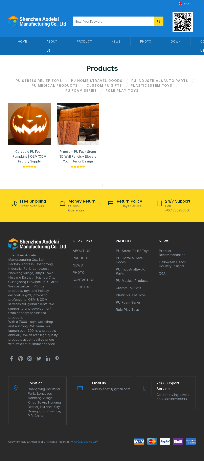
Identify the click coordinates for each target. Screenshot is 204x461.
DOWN (176, 41)
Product (84, 41)
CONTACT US (83, 280)
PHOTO (145, 41)
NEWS (78, 265)
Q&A (162, 274)
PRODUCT (81, 258)
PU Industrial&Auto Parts (160, 81)
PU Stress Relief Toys (39, 81)
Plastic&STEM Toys (152, 86)
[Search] (113, 21)
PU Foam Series (81, 91)
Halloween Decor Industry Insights (172, 264)
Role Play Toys (122, 91)
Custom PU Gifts (104, 86)
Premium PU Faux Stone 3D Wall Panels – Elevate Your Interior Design (77, 156)
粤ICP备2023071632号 (84, 441)
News (116, 41)
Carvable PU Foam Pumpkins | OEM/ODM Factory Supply (29, 156)
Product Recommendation (172, 253)
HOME (22, 41)
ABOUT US (81, 251)
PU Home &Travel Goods (96, 81)
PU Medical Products (54, 86)
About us (52, 46)
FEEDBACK (81, 287)
